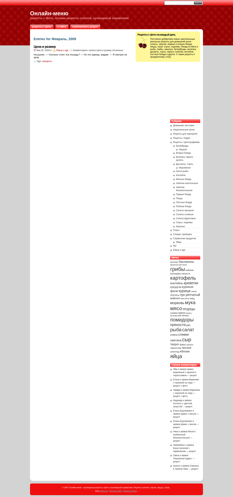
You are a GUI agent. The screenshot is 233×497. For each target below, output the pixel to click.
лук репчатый (190, 295)
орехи (181, 312)
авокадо (174, 262)
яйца (176, 356)
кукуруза (175, 286)
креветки (191, 283)
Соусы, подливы (184, 222)
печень (185, 315)
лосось (174, 294)
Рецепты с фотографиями (186, 142)
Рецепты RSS (115, 491)
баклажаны (186, 261)
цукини (189, 344)
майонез (175, 298)
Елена (176, 379)
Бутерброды (182, 146)
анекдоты (47, 61)
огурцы (189, 309)
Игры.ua (104, 491)
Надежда (177, 400)
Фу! (174, 245)
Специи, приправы (182, 234)
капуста (185, 273)
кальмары (175, 273)
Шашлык (180, 226)
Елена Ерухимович (182, 410)
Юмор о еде (62, 50)
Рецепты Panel (130, 491)
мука (190, 302)
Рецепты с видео (181, 138)
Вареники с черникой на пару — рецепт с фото (186, 382)
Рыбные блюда (183, 206)
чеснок (186, 348)
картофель (183, 278)
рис (188, 325)
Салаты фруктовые (186, 218)
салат (188, 329)
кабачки (190, 270)
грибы (177, 269)
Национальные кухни (184, 129)
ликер (194, 291)
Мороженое (185, 167)
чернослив (175, 348)
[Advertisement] (168, 90)
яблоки (185, 351)
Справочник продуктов (184, 238)
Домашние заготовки (183, 125)
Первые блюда (183, 194)
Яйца (178, 242)
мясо (176, 308)
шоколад (174, 351)
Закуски (183, 149)
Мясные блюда (183, 179)
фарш (183, 344)
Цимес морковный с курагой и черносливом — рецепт (185, 372)
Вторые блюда (183, 153)
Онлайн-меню (49, 13)
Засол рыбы (182, 171)
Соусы (176, 230)
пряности (178, 325)
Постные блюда (184, 202)
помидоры (182, 320)
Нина (175, 431)
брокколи (174, 265)
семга (174, 334)
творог (174, 344)
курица (184, 291)
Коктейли (180, 175)
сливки (183, 334)
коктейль (176, 283)
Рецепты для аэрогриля (185, 134)
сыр (186, 339)
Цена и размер (45, 46)
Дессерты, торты (184, 164)
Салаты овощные (185, 210)
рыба (175, 329)
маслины (185, 298)
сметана (175, 340)
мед (192, 298)
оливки (174, 313)
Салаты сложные (184, 214)
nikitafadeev (179, 445)
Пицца (179, 198)
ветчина (183, 265)
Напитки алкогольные (187, 183)
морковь (177, 303)
